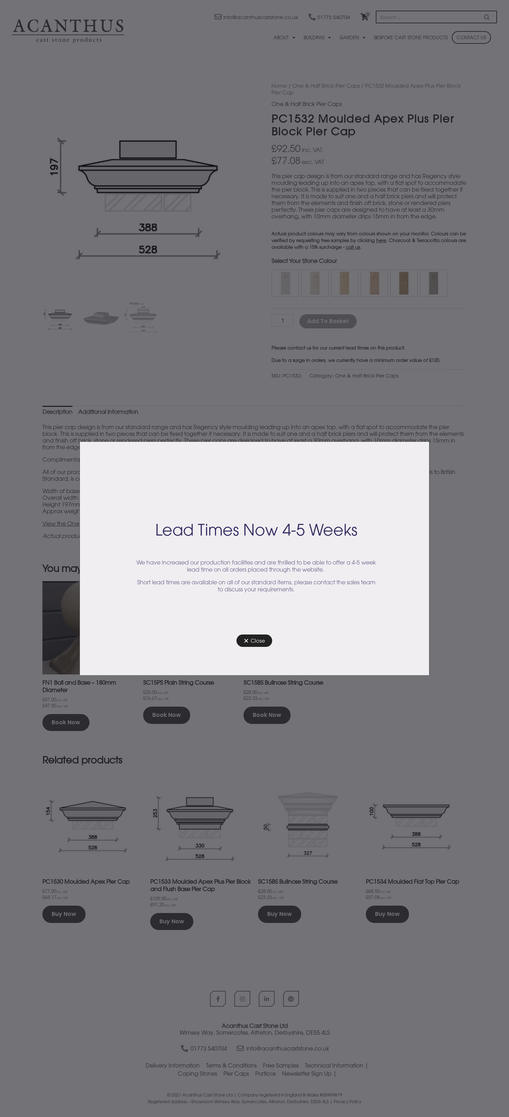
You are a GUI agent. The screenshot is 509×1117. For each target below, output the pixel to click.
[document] (254, 558)
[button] (254, 640)
